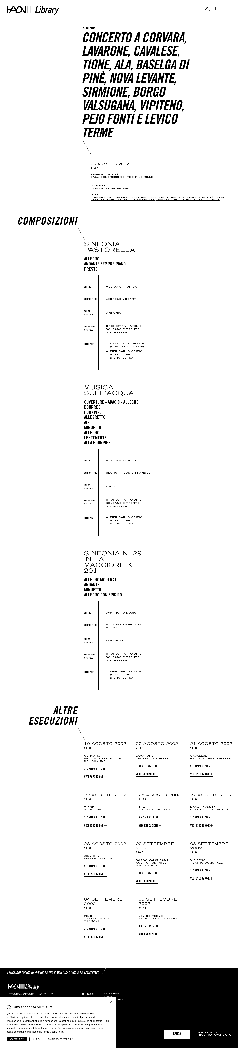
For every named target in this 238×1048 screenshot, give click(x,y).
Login (206, 9)
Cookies (108, 997)
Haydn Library (34, 10)
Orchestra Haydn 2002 (110, 188)
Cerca (177, 1034)
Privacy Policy (111, 994)
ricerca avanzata (214, 1035)
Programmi (87, 994)
